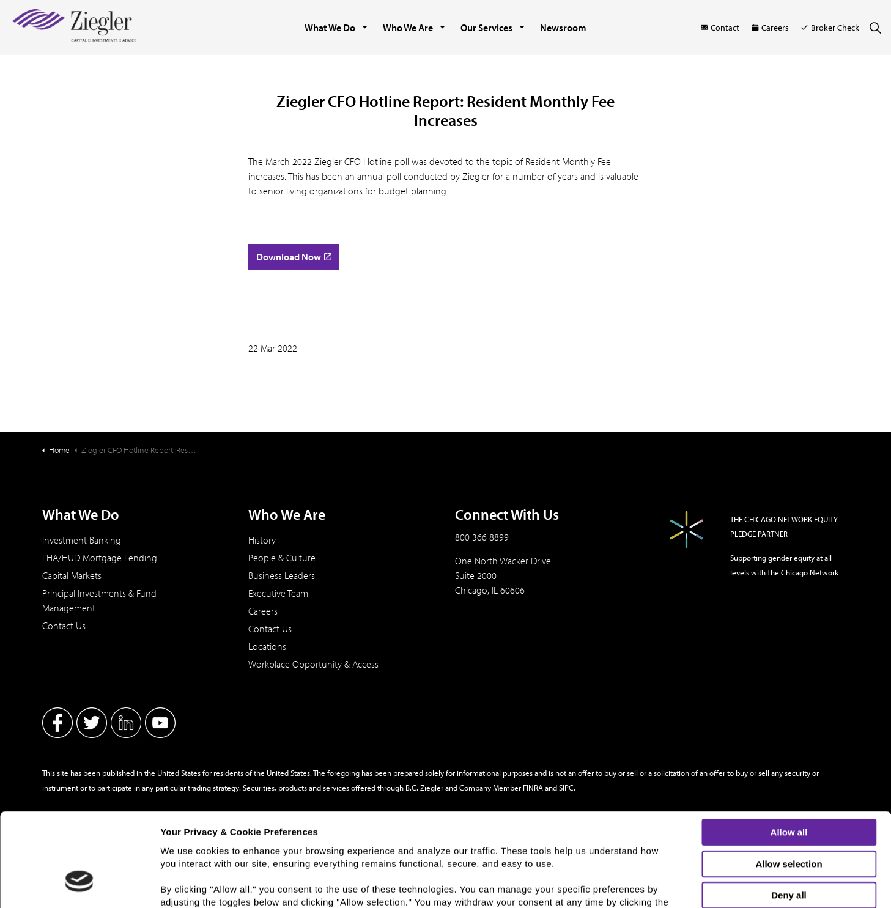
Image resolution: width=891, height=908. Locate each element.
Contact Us (64, 625)
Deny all (789, 815)
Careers (770, 27)
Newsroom (563, 27)
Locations (267, 646)
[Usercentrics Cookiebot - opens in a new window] (79, 891)
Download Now (294, 257)
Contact (720, 27)
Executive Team (278, 593)
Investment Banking (81, 540)
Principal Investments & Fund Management (99, 600)
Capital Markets (72, 575)
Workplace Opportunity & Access (313, 664)
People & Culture (282, 558)
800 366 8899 (482, 537)
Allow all (789, 752)
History (262, 540)
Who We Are (408, 27)
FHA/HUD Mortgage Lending (99, 558)
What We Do (330, 27)
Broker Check (830, 27)
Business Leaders (281, 575)
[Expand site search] (875, 27)
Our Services (486, 27)
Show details (639, 888)
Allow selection (788, 783)
